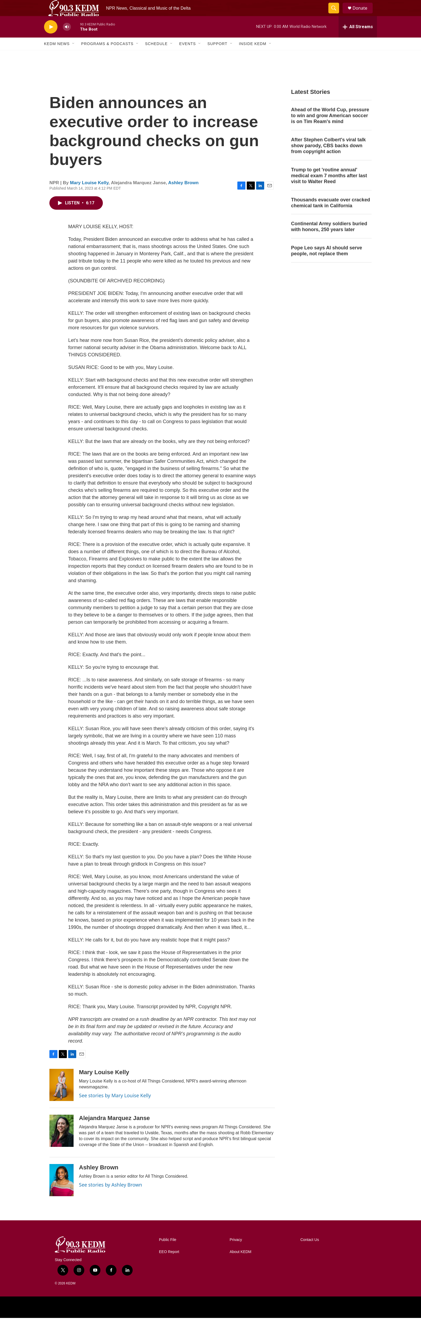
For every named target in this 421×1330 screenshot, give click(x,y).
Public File (167, 1252)
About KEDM (240, 1264)
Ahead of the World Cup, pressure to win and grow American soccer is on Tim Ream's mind (330, 127)
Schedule (156, 56)
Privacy (236, 1252)
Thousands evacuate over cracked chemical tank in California (330, 214)
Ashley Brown (183, 194)
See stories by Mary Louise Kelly (115, 1107)
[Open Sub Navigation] (73, 56)
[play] (50, 39)
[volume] (66, 39)
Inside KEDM (252, 56)
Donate (363, 14)
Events (187, 56)
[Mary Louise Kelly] (61, 1097)
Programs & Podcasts (107, 56)
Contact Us (309, 1252)
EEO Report (169, 1264)
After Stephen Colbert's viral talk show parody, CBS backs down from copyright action (328, 157)
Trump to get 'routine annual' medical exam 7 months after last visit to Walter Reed (329, 187)
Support (217, 56)
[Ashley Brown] (61, 1192)
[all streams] (358, 39)
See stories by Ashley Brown (110, 1197)
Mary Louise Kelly (89, 194)
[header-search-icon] (336, 14)
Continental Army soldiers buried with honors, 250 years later (329, 238)
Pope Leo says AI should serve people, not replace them (326, 262)
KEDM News (57, 56)
